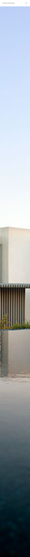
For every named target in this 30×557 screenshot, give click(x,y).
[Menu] (25, 3)
